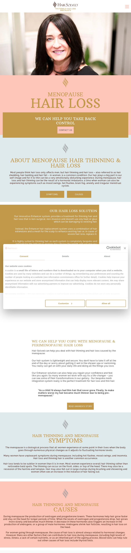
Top (5, 546)
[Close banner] (125, 248)
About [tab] (107, 256)
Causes (79, 194)
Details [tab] (65, 256)
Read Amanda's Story (80, 406)
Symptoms (52, 194)
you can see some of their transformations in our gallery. (72, 377)
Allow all (106, 303)
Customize (65, 303)
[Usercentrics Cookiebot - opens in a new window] (108, 248)
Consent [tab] (24, 256)
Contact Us (65, 130)
